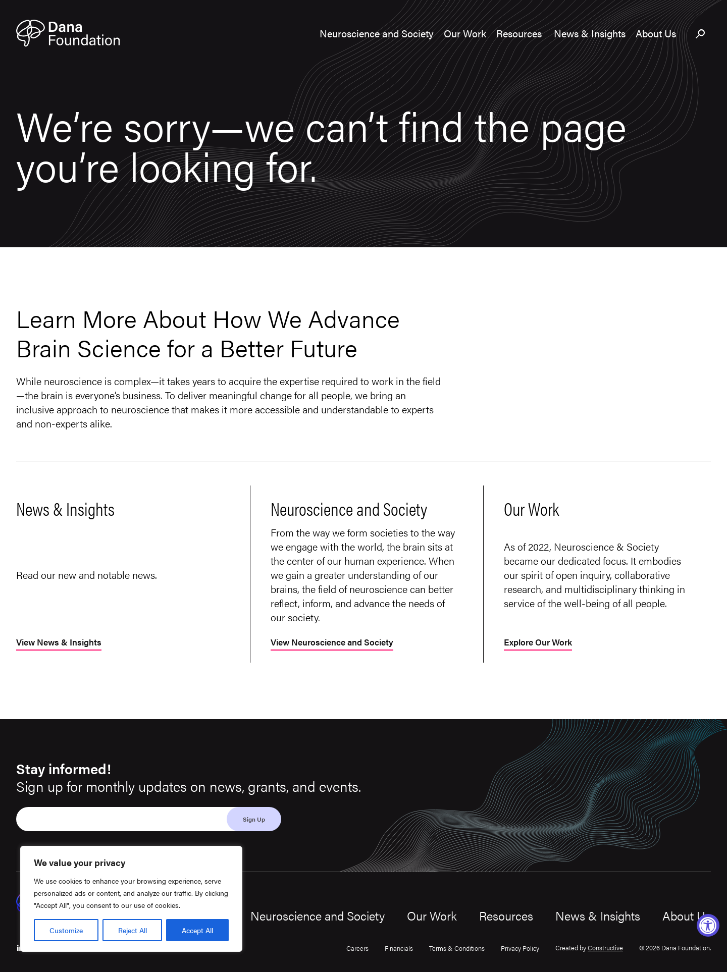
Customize (66, 930)
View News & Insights (62, 642)
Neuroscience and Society (317, 915)
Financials (399, 948)
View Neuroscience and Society (336, 642)
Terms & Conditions (457, 948)
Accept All (197, 930)
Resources (506, 915)
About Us (686, 915)
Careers (357, 948)
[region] (131, 899)
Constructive (605, 947)
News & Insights (597, 915)
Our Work (432, 915)
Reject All (132, 930)
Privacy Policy (520, 948)
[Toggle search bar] (701, 34)
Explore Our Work (541, 642)
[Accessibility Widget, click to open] (708, 925)
